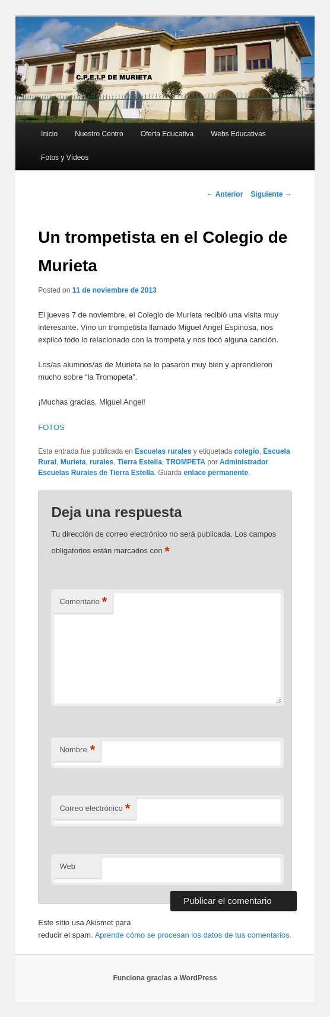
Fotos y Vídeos (64, 157)
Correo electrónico (94, 808)
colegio (246, 451)
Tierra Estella (140, 462)
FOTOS (51, 427)
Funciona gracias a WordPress (165, 978)
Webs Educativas (238, 134)
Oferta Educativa (167, 134)
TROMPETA (185, 462)
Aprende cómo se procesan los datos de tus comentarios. (193, 935)
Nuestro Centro (99, 134)
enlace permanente (216, 473)
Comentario (83, 602)
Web (67, 866)
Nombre (77, 750)
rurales (101, 462)
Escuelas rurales (163, 451)
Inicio (49, 134)
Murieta (73, 462)
